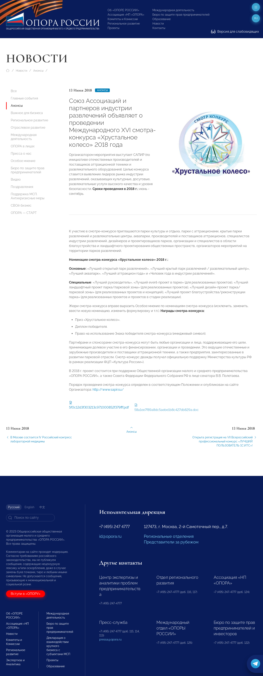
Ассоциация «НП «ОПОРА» (126, 14)
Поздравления (22, 187)
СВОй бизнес (21, 205)
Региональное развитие (124, 23)
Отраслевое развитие (28, 127)
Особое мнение (23, 161)
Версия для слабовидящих (235, 31)
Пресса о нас (21, 153)
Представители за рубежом (171, 542)
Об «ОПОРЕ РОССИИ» (123, 10)
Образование (161, 19)
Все (14, 91)
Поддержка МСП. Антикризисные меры (27, 196)
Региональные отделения (169, 536)
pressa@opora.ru (110, 639)
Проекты (113, 28)
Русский (13, 507)
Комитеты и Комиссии (123, 19)
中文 (42, 507)
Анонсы (38, 70)
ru (256, 18)
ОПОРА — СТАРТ (24, 213)
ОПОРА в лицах (22, 146)
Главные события (24, 98)
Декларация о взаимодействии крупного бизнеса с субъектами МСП (58, 646)
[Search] (30, 517)
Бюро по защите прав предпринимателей (180, 14)
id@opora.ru (110, 536)
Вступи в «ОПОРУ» (25, 594)
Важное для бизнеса (27, 113)
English (29, 507)
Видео (16, 179)
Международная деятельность (173, 10)
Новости (158, 23)
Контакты (158, 28)
